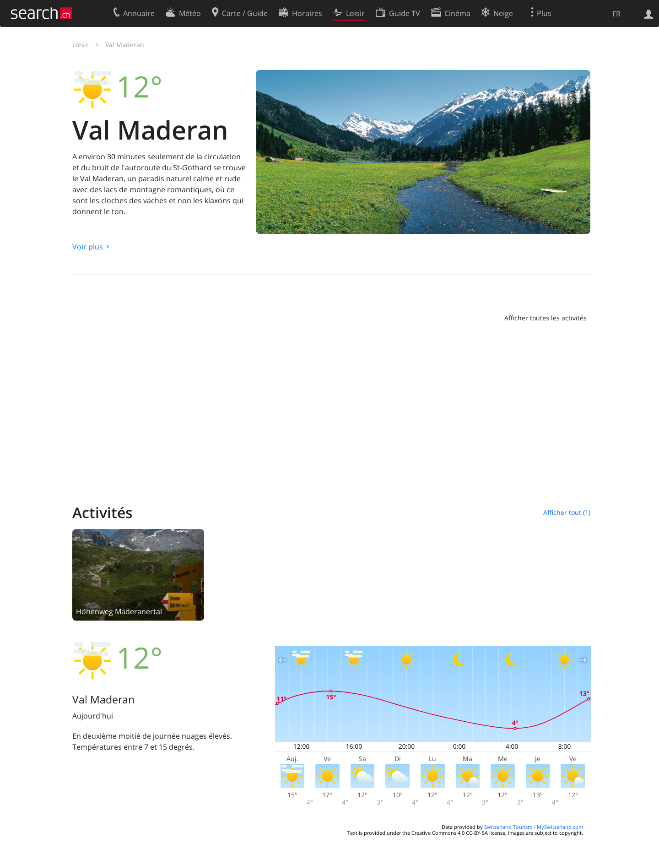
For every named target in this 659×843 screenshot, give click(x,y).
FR (616, 14)
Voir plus (87, 247)
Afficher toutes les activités (545, 317)
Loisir (80, 44)
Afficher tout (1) (566, 512)
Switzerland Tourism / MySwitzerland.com (533, 826)
